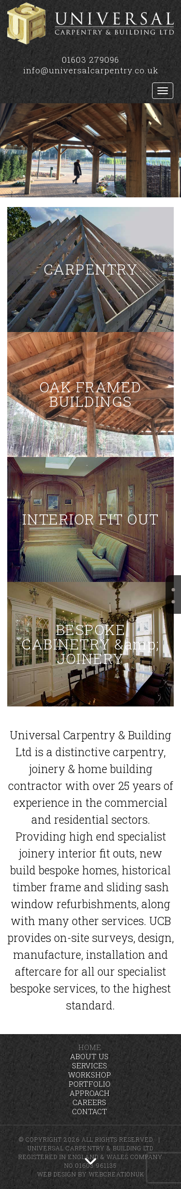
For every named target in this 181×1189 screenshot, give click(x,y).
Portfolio (90, 1083)
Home (89, 1047)
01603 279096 (90, 59)
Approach (90, 1093)
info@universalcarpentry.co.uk (90, 70)
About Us (89, 1056)
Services (89, 1065)
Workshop (89, 1074)
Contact (89, 1111)
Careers (89, 1102)
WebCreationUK (116, 1174)
